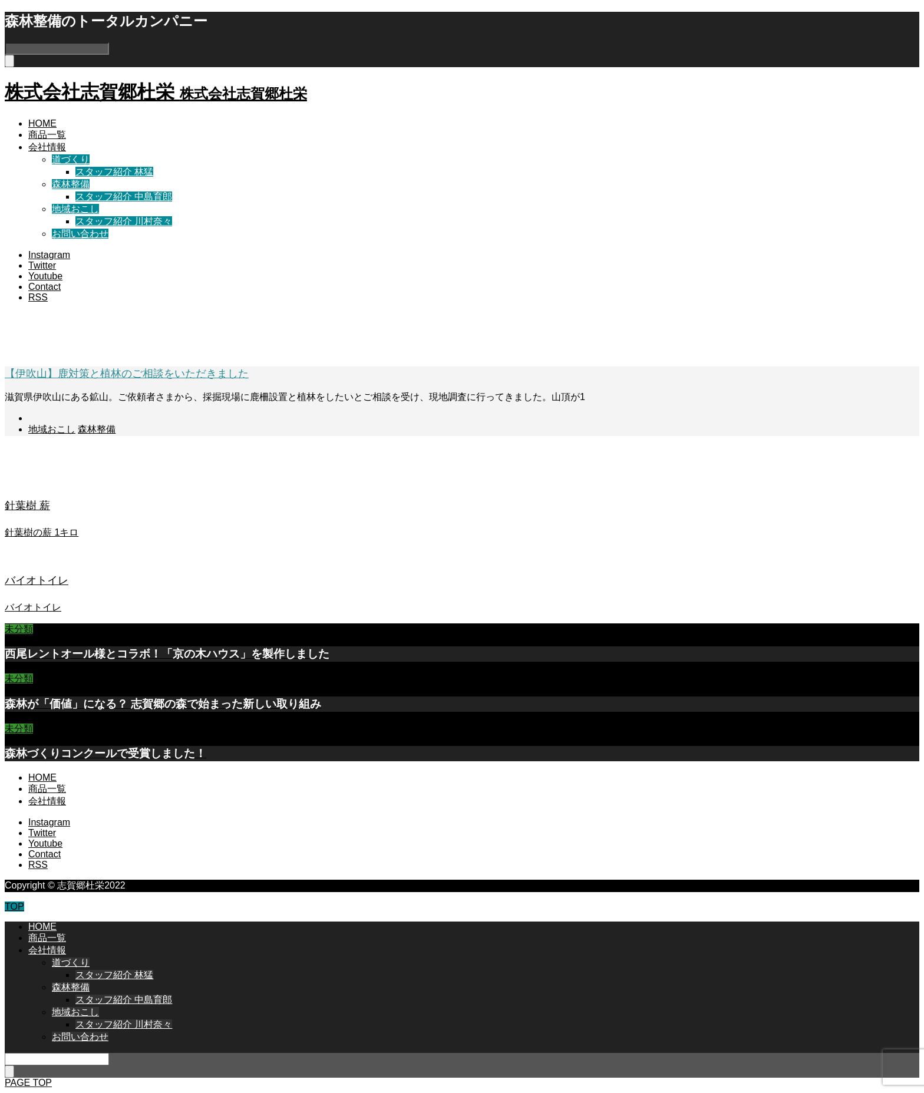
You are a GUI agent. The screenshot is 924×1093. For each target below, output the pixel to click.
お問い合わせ (80, 234)
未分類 (19, 629)
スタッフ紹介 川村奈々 (123, 221)
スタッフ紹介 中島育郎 (123, 196)
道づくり (71, 159)
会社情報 (47, 147)
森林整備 (71, 184)
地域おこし (75, 209)
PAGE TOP (28, 1083)
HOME (42, 123)
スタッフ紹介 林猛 (114, 172)
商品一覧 (47, 135)
